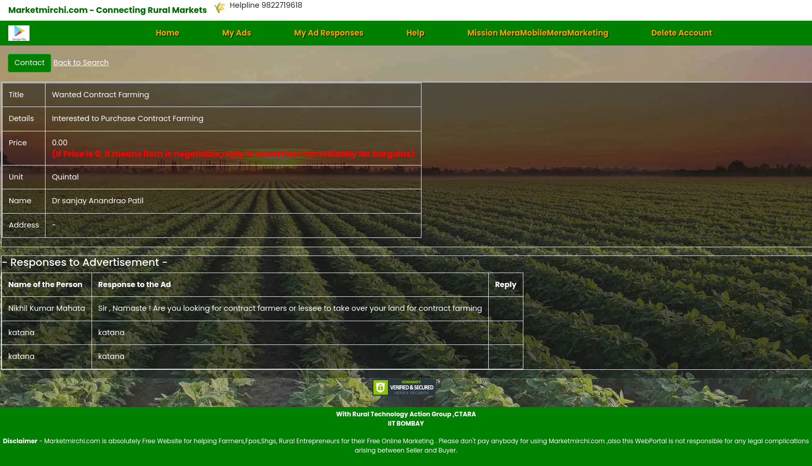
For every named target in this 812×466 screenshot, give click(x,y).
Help (416, 32)
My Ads (236, 32)
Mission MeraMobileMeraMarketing (538, 32)
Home (167, 32)
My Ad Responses (329, 32)
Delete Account (681, 32)
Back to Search (81, 62)
